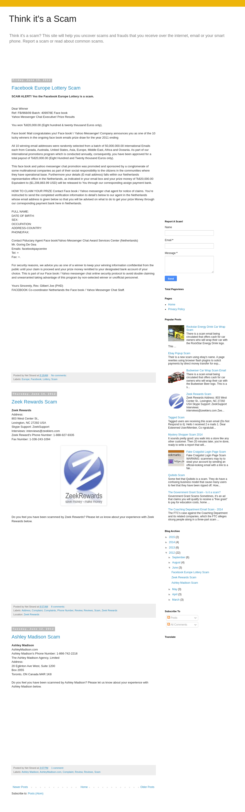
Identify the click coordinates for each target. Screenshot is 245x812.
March (176, 599)
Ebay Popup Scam (179, 353)
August (176, 562)
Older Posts (147, 787)
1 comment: (57, 768)
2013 (172, 547)
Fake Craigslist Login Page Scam (206, 451)
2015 (172, 537)
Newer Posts (20, 787)
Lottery (46, 379)
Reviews (88, 610)
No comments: (59, 375)
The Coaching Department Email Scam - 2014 (195, 509)
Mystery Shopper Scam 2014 (185, 434)
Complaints (50, 610)
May (175, 589)
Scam (54, 379)
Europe (26, 379)
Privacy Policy (176, 309)
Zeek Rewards (109, 610)
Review (79, 610)
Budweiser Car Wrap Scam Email (206, 370)
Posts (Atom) (35, 793)
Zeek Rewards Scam (34, 402)
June (175, 567)
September (179, 557)
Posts (172, 617)
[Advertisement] (97, 60)
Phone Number (65, 610)
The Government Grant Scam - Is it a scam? (194, 492)
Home (84, 787)
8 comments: (58, 606)
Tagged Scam (176, 417)
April (175, 594)
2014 (172, 542)
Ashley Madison (30, 772)
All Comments (177, 624)
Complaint (37, 610)
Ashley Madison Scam (36, 637)
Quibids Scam (176, 475)
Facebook (36, 379)
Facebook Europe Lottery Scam (46, 88)
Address (26, 610)
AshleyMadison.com (50, 772)
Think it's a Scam (42, 19)
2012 (172, 552)
